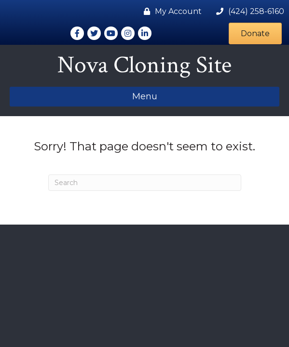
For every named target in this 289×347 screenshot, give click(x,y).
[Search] (144, 182)
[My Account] (170, 11)
